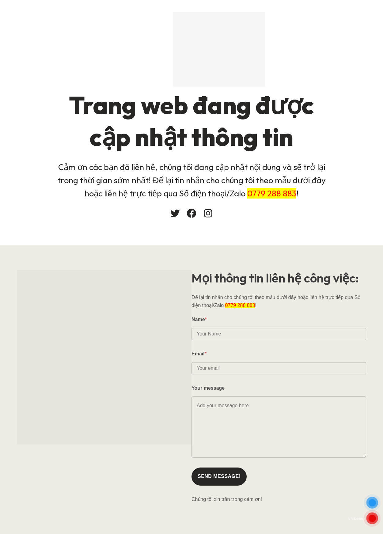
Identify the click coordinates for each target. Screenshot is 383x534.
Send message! (219, 476)
